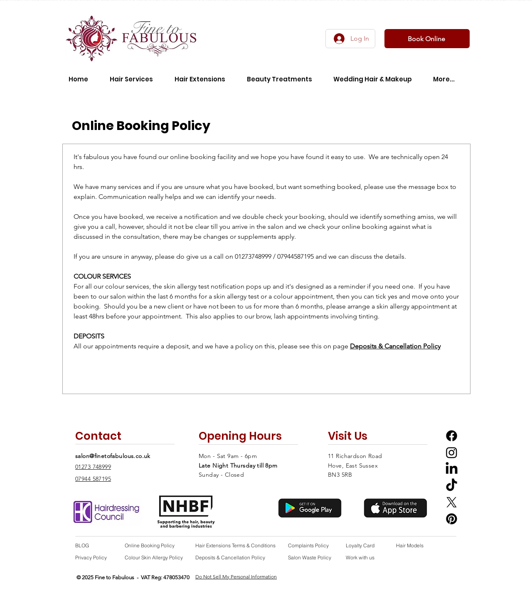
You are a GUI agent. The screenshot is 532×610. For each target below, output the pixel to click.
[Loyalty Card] (364, 545)
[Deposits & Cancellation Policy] (236, 557)
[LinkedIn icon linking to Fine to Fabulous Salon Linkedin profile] (451, 469)
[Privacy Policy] (94, 557)
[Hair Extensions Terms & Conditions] (236, 545)
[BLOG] (94, 545)
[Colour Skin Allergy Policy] (155, 557)
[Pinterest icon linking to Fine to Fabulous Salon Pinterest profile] (451, 519)
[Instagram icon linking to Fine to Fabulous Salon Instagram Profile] (451, 452)
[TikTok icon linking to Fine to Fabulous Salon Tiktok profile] (451, 485)
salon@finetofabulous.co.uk (112, 456)
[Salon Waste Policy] (313, 557)
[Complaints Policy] (310, 545)
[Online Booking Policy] (152, 545)
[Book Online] (427, 38)
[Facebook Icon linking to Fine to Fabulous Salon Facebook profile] (451, 436)
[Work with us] (363, 557)
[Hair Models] (414, 545)
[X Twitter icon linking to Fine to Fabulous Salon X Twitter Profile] (451, 502)
